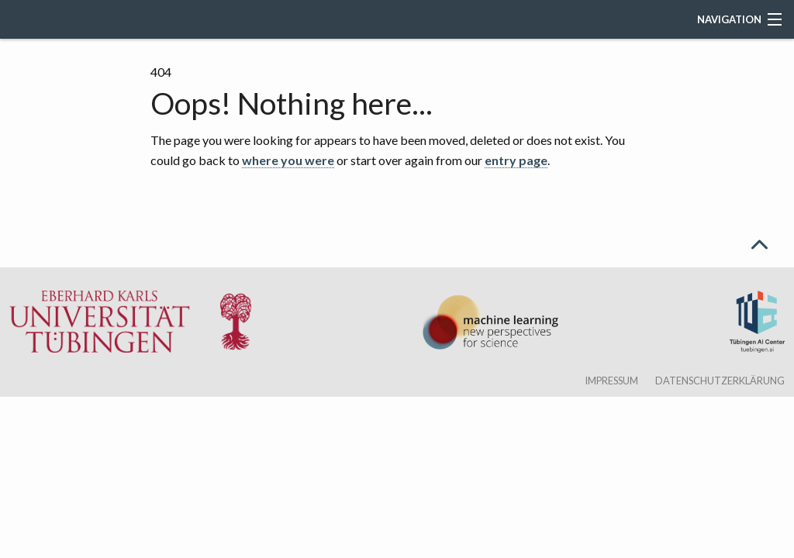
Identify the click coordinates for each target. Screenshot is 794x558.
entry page (516, 160)
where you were (288, 160)
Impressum (611, 380)
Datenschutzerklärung (720, 380)
